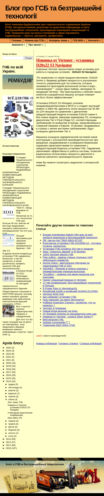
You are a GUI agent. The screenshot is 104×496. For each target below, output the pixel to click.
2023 (9, 354)
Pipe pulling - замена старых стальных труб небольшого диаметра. (67, 258)
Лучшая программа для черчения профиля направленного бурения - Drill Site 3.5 (17, 243)
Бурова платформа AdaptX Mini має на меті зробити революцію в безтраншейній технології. (70, 236)
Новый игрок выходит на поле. (60, 311)
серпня (12, 396)
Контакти (94, 40)
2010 (9, 448)
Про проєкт (35, 44)
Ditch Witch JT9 (15, 418)
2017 (9, 372)
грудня (11, 384)
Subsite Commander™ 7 (56, 322)
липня (11, 399)
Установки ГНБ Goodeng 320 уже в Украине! (68, 248)
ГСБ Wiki (79, 40)
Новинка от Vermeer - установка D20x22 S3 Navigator (19, 407)
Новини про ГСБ (35, 40)
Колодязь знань (59, 40)
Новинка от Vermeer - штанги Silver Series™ (68, 316)
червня (12, 421)
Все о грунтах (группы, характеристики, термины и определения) (24, 311)
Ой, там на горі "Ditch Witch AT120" (63, 240)
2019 (9, 366)
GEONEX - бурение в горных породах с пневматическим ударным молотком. (65, 270)
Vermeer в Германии (54, 308)
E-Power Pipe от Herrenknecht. (60, 288)
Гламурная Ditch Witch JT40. (59, 325)
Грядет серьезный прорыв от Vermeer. (65, 279)
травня (12, 424)
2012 (9, 442)
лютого (12, 433)
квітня (11, 427)
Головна (16, 40)
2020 (9, 363)
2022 (9, 357)
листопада (13, 387)
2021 (9, 360)
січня (11, 436)
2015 (9, 378)
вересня (12, 393)
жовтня (12, 390)
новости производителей (54, 336)
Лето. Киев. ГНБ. (15, 402)
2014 (9, 381)
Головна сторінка (68, 343)
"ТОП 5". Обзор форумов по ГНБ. (24, 210)
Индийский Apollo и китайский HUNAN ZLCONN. (70, 291)
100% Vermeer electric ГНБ (58, 254)
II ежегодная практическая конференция (20, 414)
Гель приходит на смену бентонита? (63, 299)
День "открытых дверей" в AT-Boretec (64, 251)
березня (12, 430)
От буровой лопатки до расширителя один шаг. (70, 313)
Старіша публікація (90, 343)
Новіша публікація (46, 343)
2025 (9, 347)
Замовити (18, 44)
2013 (9, 439)
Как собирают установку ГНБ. (60, 296)
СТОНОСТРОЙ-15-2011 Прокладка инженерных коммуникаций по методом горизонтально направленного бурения (17, 280)
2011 (9, 445)
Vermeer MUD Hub (53, 294)
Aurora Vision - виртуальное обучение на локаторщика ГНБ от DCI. (66, 264)
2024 (9, 350)
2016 (9, 375)
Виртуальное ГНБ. (53, 319)
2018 (9, 369)
